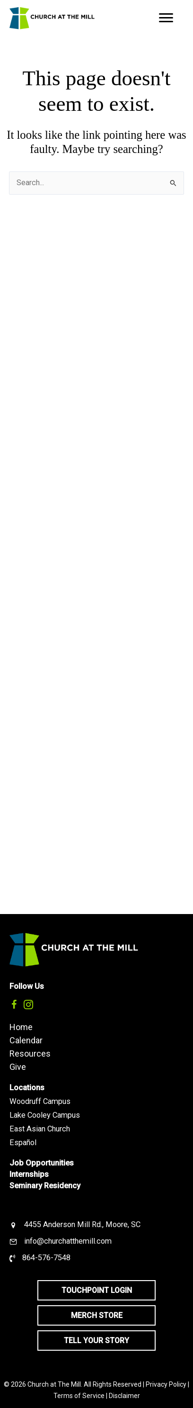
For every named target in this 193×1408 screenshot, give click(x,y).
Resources (30, 1053)
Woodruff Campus (39, 1101)
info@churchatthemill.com (68, 1241)
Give (17, 1066)
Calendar (26, 1040)
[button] (14, 1004)
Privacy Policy (166, 1384)
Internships (29, 1174)
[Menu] (166, 18)
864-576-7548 (46, 1257)
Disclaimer (124, 1395)
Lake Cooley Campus (44, 1115)
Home (21, 1026)
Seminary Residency (44, 1185)
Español (22, 1142)
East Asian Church (39, 1128)
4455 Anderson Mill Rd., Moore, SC (82, 1224)
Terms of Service (79, 1395)
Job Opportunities (41, 1162)
